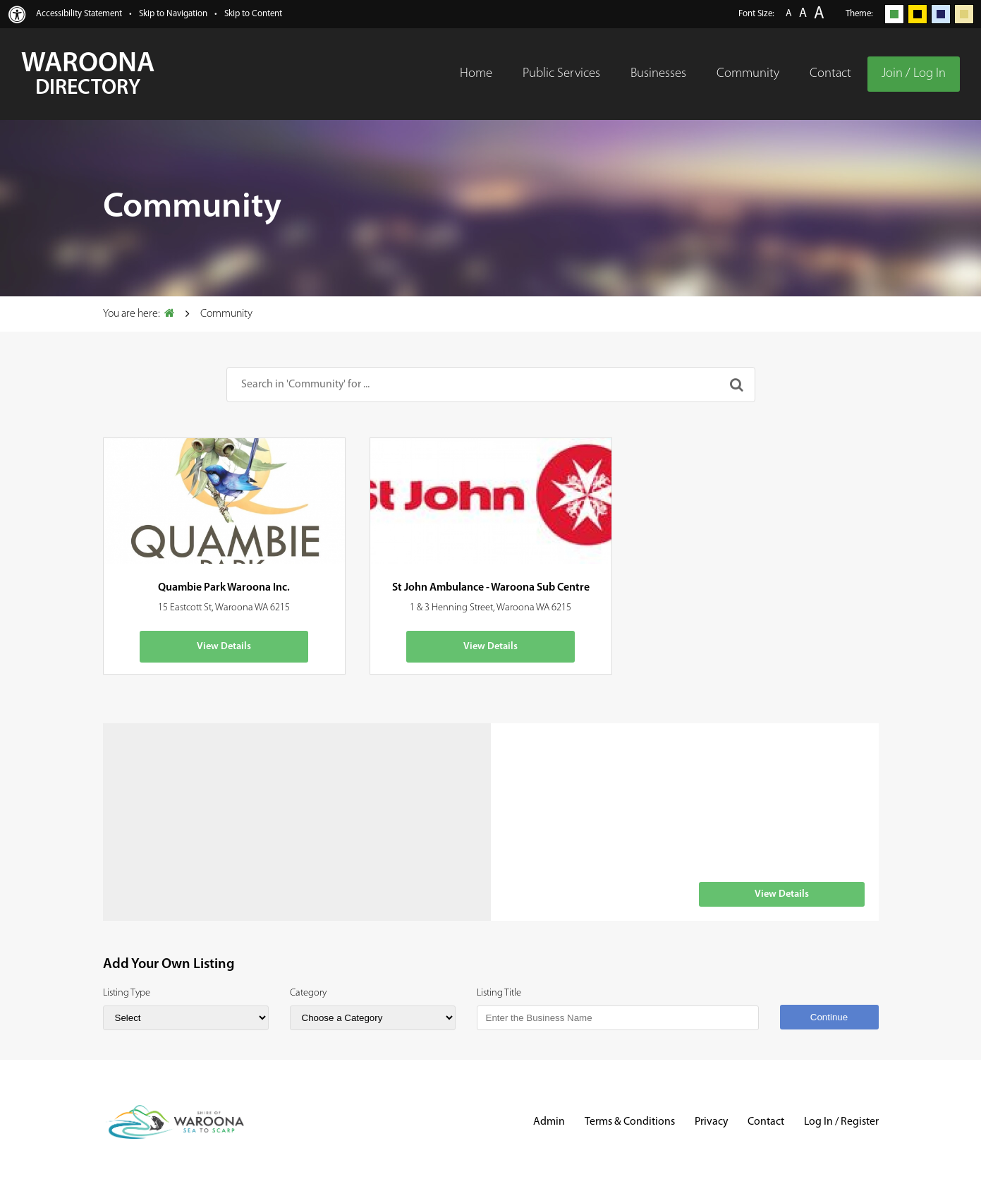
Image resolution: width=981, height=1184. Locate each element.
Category (308, 993)
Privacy (711, 1122)
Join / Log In (914, 73)
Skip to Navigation (173, 13)
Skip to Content (253, 13)
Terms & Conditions (630, 1122)
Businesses (658, 73)
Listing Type (126, 993)
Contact (766, 1122)
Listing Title (499, 993)
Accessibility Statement (79, 13)
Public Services (561, 73)
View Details (224, 646)
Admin (549, 1122)
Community (748, 73)
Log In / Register (841, 1122)
